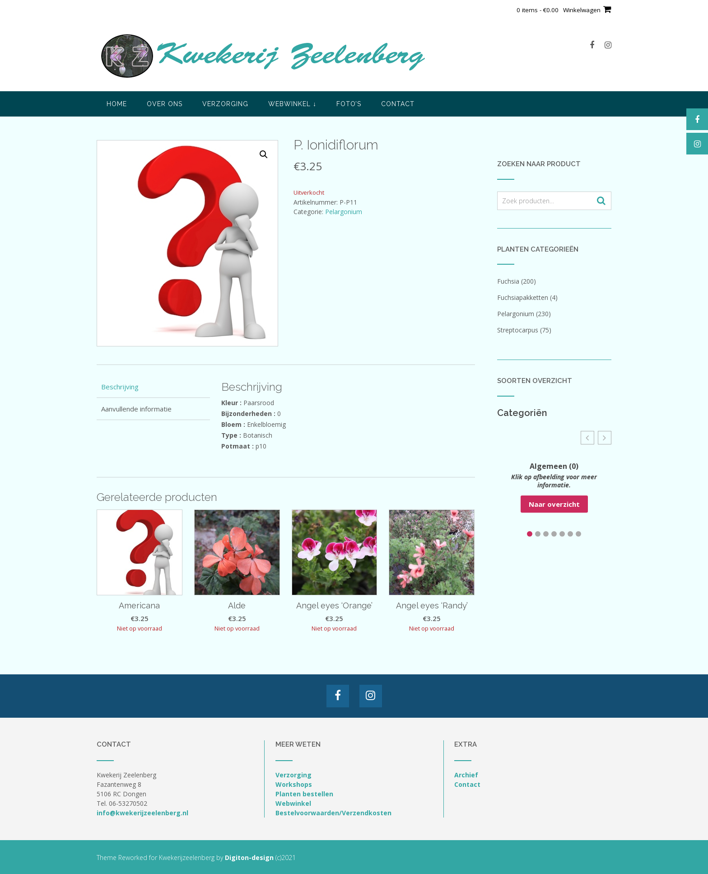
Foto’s (348, 103)
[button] (264, 154)
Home (117, 103)
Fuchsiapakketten (522, 297)
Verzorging (225, 103)
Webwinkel (292, 103)
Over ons (164, 103)
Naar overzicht (554, 504)
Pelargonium (343, 211)
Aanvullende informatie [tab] (136, 408)
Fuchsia (508, 281)
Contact (398, 103)
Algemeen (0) (554, 466)
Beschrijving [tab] (120, 386)
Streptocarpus (517, 330)
